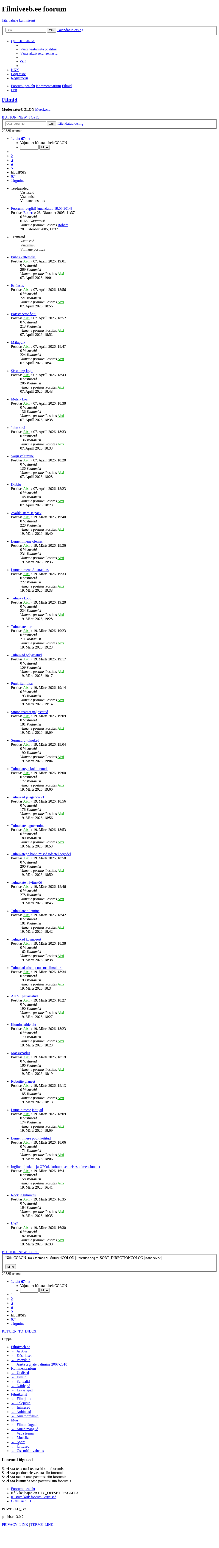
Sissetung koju (22, 371)
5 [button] (12, 168)
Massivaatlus (20, 1053)
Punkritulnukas (22, 683)
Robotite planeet (23, 1081)
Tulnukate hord (22, 627)
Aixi (26, 261)
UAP (14, 1223)
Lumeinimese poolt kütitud (31, 1138)
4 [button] (12, 164)
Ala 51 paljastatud (24, 996)
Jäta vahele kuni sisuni (18, 20)
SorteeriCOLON (74, 1258)
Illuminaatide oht (23, 1024)
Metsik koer (20, 399)
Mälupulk (18, 342)
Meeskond (42, 109)
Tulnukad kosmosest (26, 939)
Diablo (16, 484)
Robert (28, 213)
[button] (20, 139)
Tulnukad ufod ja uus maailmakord (36, 968)
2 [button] (12, 156)
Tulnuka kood (21, 598)
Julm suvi (18, 428)
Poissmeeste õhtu (23, 314)
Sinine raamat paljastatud (29, 712)
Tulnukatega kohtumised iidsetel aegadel (41, 854)
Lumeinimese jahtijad (27, 1110)
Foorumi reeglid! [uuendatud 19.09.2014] (41, 208)
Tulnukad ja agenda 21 (27, 797)
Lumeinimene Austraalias (30, 570)
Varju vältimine (22, 456)
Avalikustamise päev (26, 513)
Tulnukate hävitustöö (26, 882)
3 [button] (12, 160)
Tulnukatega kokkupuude (29, 769)
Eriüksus (17, 285)
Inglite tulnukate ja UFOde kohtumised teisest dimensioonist (55, 1167)
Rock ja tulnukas (23, 1195)
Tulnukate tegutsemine (27, 826)
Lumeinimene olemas (27, 541)
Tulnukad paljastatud (26, 655)
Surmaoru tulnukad (25, 740)
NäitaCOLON (27, 1258)
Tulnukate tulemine (25, 911)
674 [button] (14, 176)
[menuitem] (38, 49)
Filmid (9, 100)
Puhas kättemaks (23, 257)
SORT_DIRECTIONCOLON (130, 1258)
